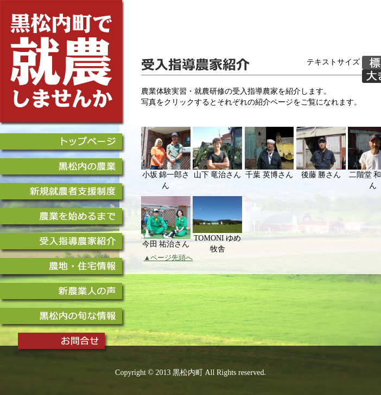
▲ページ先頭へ (168, 258)
